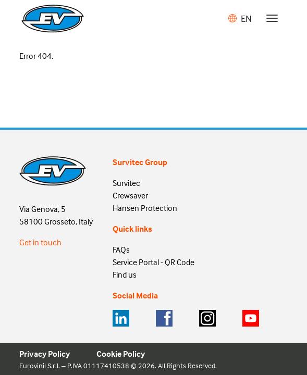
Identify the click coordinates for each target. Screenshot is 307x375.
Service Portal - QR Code (153, 262)
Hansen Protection (145, 208)
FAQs (121, 249)
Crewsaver (130, 195)
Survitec (126, 183)
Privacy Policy (44, 353)
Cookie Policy (120, 353)
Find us (125, 274)
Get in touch (40, 242)
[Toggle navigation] (272, 18)
